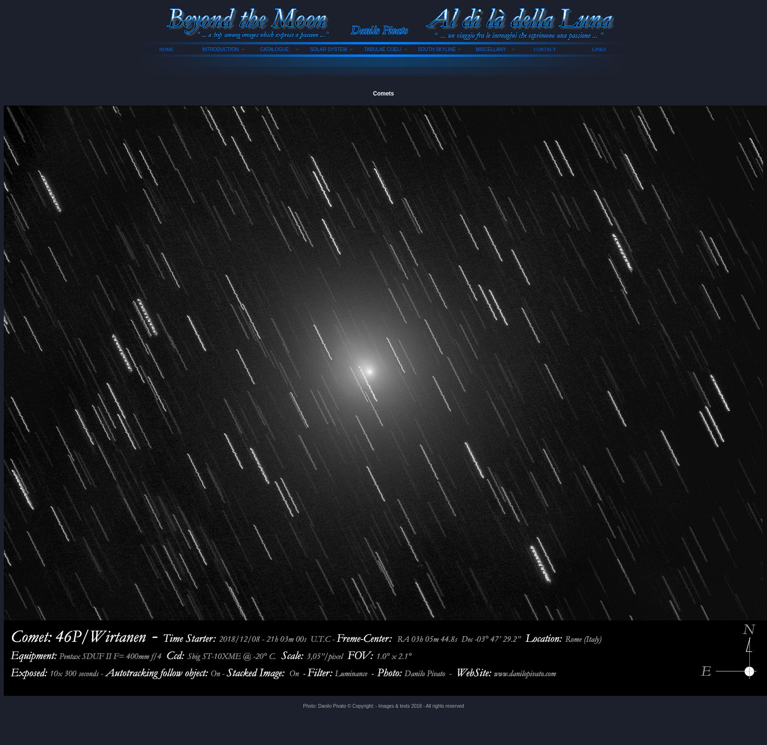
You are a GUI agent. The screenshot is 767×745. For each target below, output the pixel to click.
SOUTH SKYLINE (437, 49)
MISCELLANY (491, 49)
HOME (166, 49)
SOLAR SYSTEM (328, 49)
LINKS (599, 49)
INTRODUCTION (220, 49)
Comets (383, 93)
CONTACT (545, 49)
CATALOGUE (274, 49)
